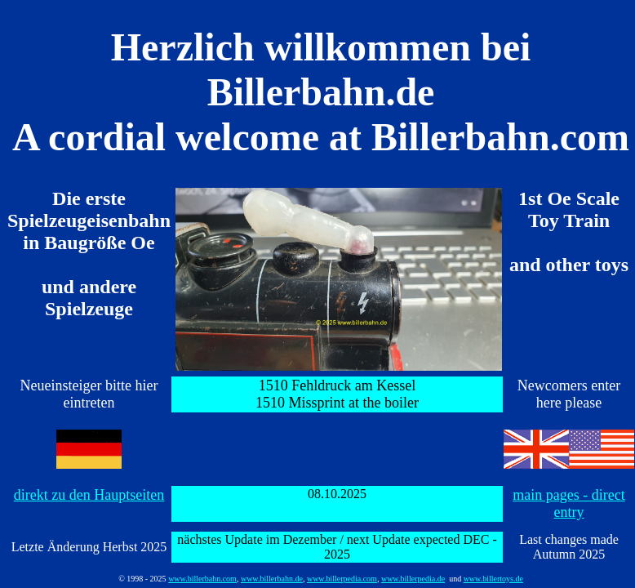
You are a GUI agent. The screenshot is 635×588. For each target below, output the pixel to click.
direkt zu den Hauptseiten (89, 495)
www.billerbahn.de (272, 578)
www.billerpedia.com (342, 578)
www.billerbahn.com (202, 578)
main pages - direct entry (568, 503)
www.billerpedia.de (413, 578)
